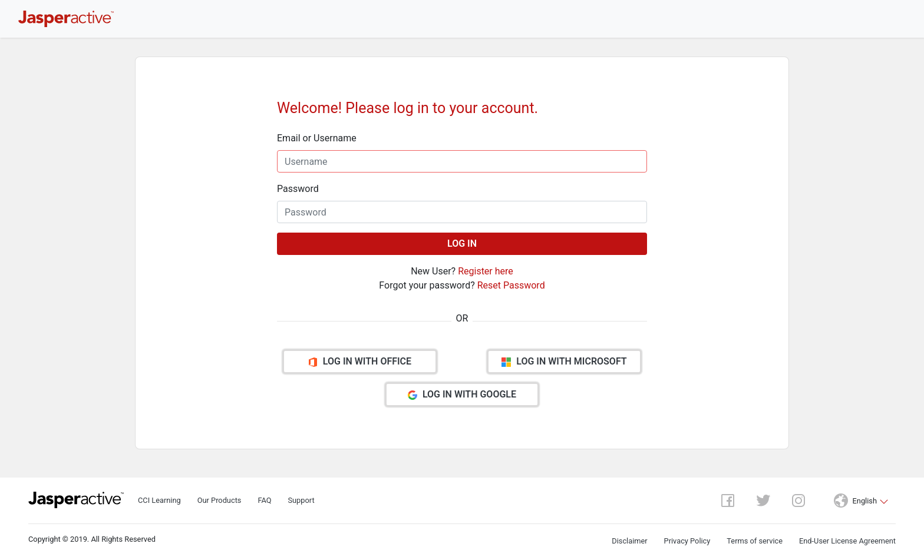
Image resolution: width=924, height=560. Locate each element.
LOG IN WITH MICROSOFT (563, 361)
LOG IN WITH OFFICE (359, 361)
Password (298, 188)
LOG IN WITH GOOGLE (462, 394)
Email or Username (317, 138)
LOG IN (462, 243)
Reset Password (511, 285)
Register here (485, 271)
